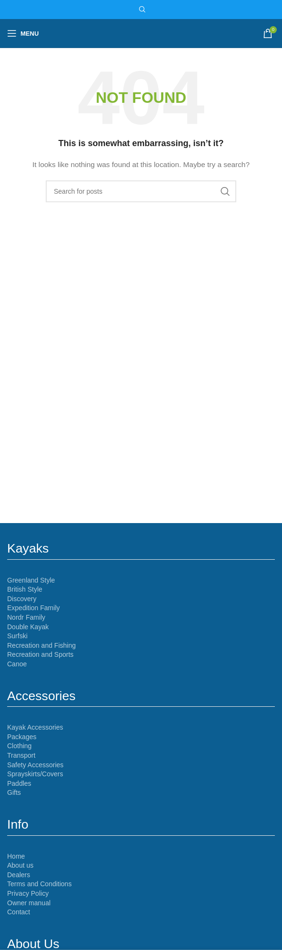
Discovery (21, 599)
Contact (18, 912)
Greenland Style (31, 580)
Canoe (17, 664)
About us (20, 865)
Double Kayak (28, 627)
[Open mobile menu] (22, 33)
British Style (24, 589)
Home (16, 856)
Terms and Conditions (39, 884)
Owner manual (28, 903)
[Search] (141, 9)
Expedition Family (33, 608)
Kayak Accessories (35, 727)
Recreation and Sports (40, 654)
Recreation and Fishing (41, 645)
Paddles (19, 783)
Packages (21, 737)
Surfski (17, 636)
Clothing (19, 746)
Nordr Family (26, 617)
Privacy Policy (28, 893)
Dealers (18, 875)
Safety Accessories (35, 765)
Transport (21, 755)
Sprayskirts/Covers (35, 774)
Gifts (14, 792)
